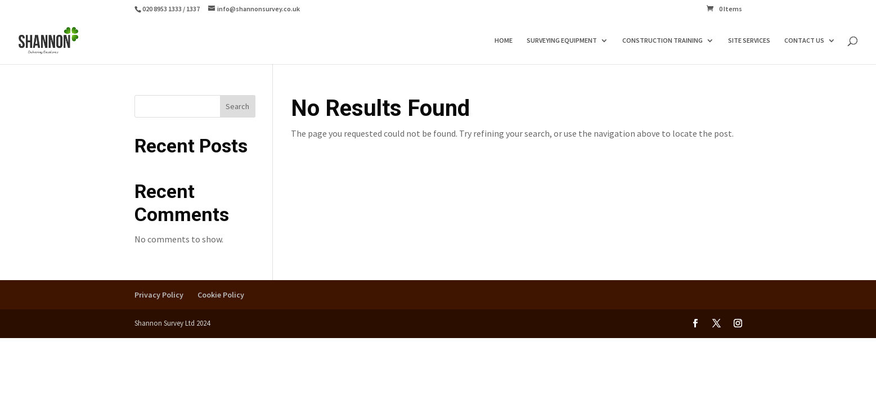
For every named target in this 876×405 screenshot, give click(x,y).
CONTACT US (804, 40)
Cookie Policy (220, 295)
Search (237, 106)
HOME (504, 40)
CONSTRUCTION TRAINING (662, 40)
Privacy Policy (158, 295)
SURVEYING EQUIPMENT (562, 40)
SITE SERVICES (749, 40)
